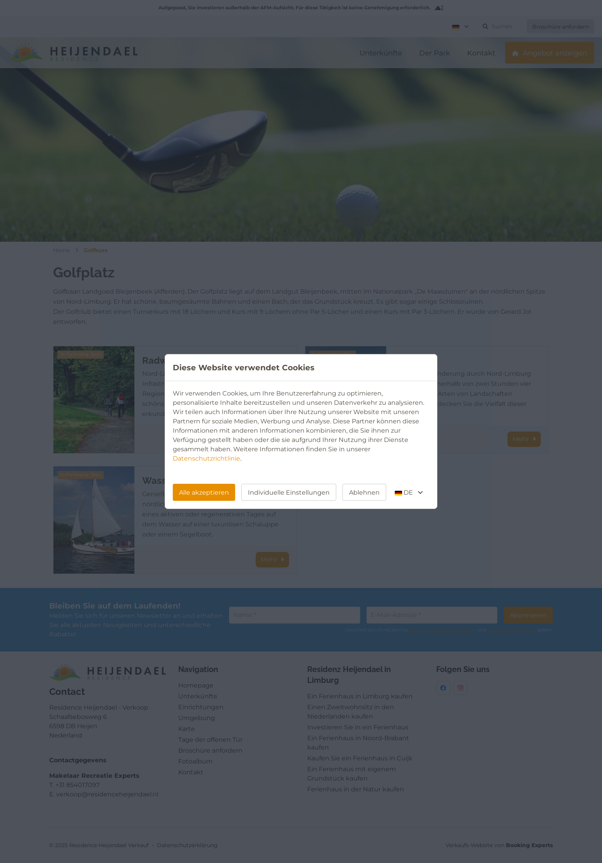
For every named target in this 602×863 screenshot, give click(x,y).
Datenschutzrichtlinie (206, 458)
